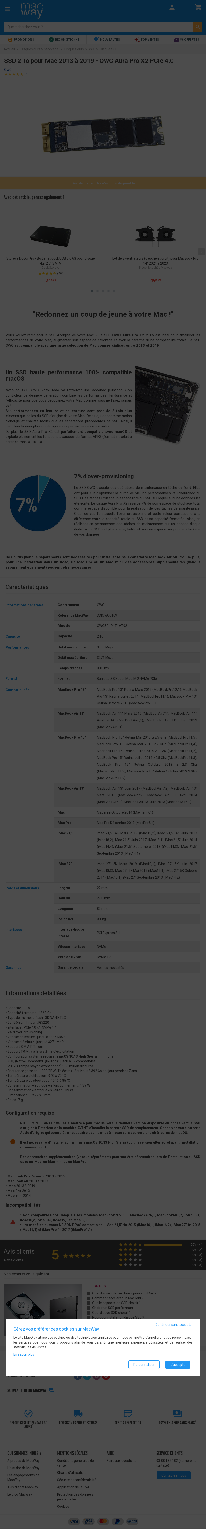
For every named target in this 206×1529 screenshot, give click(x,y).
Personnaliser (144, 1365)
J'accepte (177, 1365)
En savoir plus (23, 1354)
